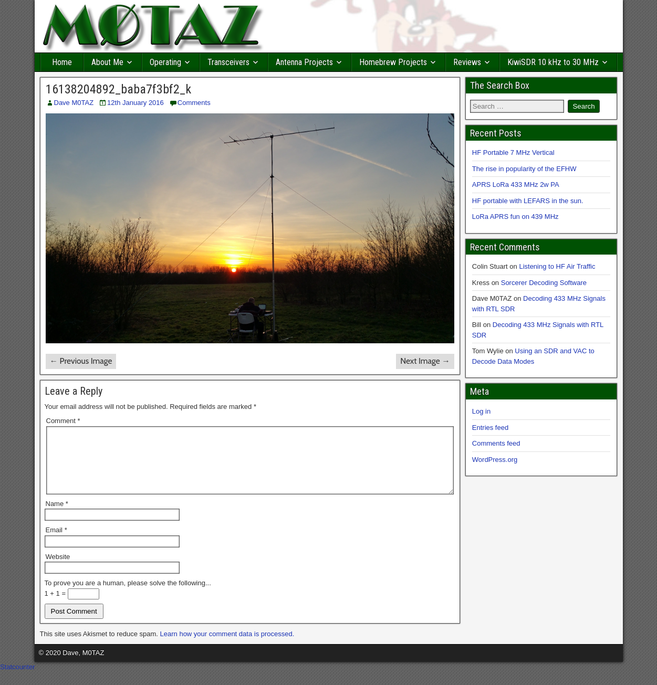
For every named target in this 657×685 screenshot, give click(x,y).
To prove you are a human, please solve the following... (128, 595)
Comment (63, 421)
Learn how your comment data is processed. (227, 646)
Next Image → (425, 361)
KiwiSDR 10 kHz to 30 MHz (553, 62)
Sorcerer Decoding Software (544, 283)
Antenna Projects (304, 62)
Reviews (467, 62)
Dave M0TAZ (74, 103)
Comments (194, 103)
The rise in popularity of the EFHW (524, 169)
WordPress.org (494, 459)
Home (62, 62)
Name (57, 516)
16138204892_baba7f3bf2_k (118, 89)
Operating (165, 62)
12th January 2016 (135, 103)
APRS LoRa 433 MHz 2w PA (515, 184)
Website (58, 569)
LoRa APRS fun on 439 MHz (515, 216)
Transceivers (228, 62)
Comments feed (496, 443)
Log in (481, 411)
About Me (107, 62)
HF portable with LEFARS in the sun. (527, 201)
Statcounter (17, 679)
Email (56, 542)
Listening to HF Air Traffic (557, 266)
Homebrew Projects (393, 62)
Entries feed (490, 427)
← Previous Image (81, 361)
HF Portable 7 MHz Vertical (513, 152)
